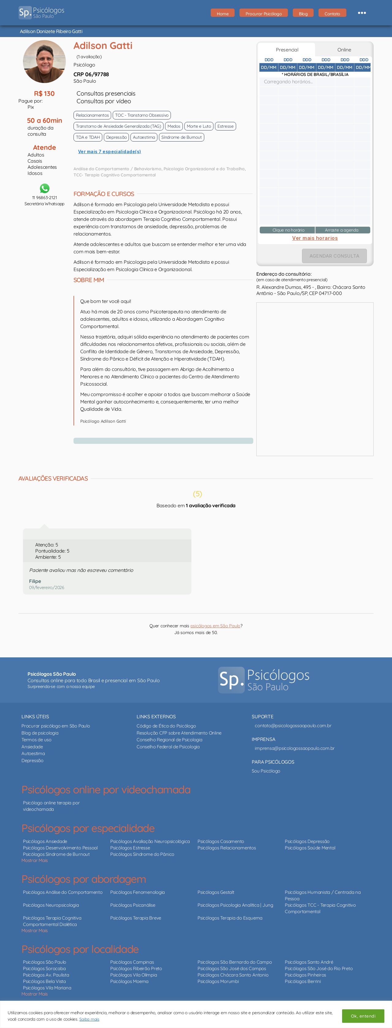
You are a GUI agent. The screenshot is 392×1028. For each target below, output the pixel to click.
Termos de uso (36, 740)
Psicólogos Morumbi (218, 981)
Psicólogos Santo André (309, 962)
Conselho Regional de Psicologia (169, 740)
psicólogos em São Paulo (215, 626)
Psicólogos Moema (129, 981)
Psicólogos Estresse (130, 848)
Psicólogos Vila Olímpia (133, 975)
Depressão (32, 760)
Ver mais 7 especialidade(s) (109, 151)
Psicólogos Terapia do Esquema (230, 918)
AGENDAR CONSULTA (334, 256)
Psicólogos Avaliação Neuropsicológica (150, 841)
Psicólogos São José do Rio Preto (318, 968)
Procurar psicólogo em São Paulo (55, 726)
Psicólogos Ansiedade (45, 841)
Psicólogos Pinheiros (305, 975)
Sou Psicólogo (266, 771)
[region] (196, 1014)
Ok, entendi (363, 1016)
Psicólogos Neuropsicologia (51, 905)
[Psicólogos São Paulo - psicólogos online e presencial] (263, 680)
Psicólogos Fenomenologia (137, 892)
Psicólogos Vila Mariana (47, 988)
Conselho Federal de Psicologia (168, 747)
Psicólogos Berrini (303, 981)
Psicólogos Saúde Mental (310, 848)
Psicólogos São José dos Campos (232, 968)
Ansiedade (32, 747)
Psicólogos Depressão (307, 841)
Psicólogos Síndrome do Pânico (142, 854)
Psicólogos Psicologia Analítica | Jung (235, 905)
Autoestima (33, 753)
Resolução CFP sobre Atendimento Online (179, 733)
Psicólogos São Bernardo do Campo (235, 962)
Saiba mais (89, 1019)
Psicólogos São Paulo (44, 962)
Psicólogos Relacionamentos (227, 848)
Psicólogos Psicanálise (132, 905)
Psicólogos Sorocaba (44, 968)
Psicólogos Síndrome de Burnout (56, 854)
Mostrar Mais (34, 860)
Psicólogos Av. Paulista (46, 975)
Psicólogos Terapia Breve (135, 918)
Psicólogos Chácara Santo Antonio (233, 975)
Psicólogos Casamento (221, 841)
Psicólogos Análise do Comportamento (63, 892)
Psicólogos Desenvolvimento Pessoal (60, 848)
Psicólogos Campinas (132, 962)
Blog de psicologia (39, 733)
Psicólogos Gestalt (216, 892)
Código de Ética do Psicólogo (166, 726)
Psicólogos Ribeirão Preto (136, 968)
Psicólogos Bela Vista (44, 981)
